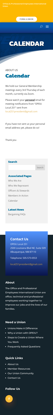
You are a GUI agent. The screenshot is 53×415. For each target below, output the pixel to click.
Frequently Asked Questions (24, 346)
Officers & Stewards (18, 190)
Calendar (13, 200)
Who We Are (14, 180)
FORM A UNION (26, 19)
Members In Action (18, 195)
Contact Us (14, 378)
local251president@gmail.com (21, 111)
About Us (13, 364)
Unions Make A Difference (23, 328)
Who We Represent (18, 185)
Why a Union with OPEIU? (23, 333)
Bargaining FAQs (17, 214)
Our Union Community (21, 373)
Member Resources (19, 368)
